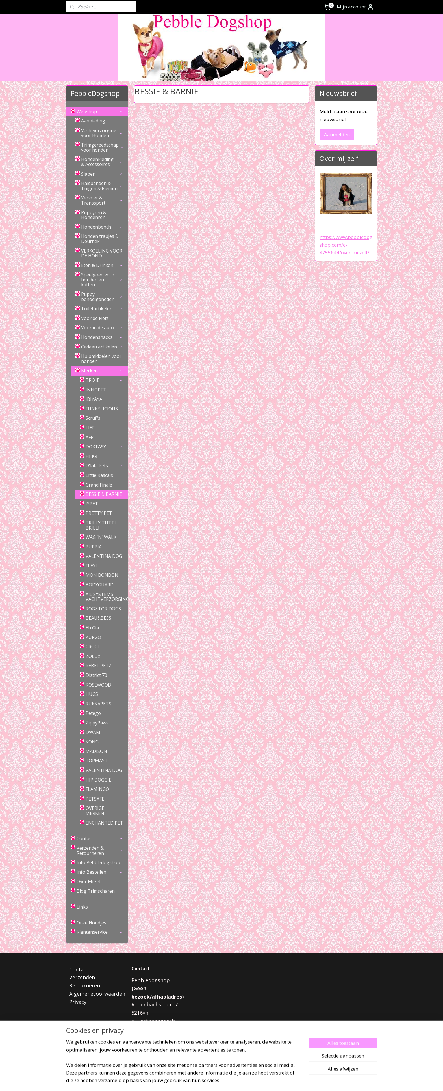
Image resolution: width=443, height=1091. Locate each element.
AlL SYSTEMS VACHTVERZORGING (107, 596)
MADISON (96, 751)
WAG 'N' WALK (101, 537)
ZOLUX (93, 656)
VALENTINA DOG (104, 556)
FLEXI (91, 566)
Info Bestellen (100, 872)
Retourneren (84, 985)
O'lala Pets (104, 465)
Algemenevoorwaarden (97, 993)
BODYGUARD (100, 585)
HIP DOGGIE (98, 780)
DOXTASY (104, 447)
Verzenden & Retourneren (100, 850)
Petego (93, 713)
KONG (92, 742)
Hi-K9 (91, 456)
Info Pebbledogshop (98, 862)
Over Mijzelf (89, 881)
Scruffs (93, 418)
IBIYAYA (94, 399)
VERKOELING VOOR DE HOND (101, 253)
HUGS (92, 694)
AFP (90, 437)
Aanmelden (337, 134)
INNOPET (96, 390)
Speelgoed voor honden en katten (102, 280)
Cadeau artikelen (102, 347)
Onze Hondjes (91, 923)
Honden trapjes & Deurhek (99, 238)
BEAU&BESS (98, 618)
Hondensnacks (102, 337)
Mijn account (355, 6)
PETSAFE (95, 799)
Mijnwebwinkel (284, 1081)
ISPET (92, 504)
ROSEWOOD (98, 685)
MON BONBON (102, 575)
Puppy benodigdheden (102, 296)
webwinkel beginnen (235, 1081)
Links (82, 907)
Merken (102, 370)
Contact (100, 838)
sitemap (202, 1081)
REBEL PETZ (99, 665)
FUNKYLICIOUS (102, 409)
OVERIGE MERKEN (95, 810)
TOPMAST (97, 761)
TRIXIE (104, 380)
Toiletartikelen (102, 308)
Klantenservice (100, 932)
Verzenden (82, 977)
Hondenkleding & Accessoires (102, 161)
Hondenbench (102, 227)
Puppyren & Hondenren (93, 215)
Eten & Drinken (102, 265)
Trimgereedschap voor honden (102, 147)
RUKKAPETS (98, 704)
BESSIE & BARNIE (104, 494)
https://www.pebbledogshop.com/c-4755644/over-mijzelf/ (346, 245)
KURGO (93, 637)
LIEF (90, 428)
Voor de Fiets (95, 318)
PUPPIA (94, 547)
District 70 (96, 675)
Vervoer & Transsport (102, 200)
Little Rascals (99, 475)
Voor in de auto (102, 327)
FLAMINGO (97, 789)
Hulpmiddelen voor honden (101, 358)
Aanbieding (93, 121)
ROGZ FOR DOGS (103, 609)
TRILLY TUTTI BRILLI (101, 525)
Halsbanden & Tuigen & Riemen (102, 185)
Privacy (77, 1002)
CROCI (92, 647)
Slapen (102, 174)
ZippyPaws (97, 723)
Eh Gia (92, 628)
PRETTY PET (99, 513)
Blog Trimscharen (96, 891)
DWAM (93, 732)
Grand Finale (99, 485)
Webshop (100, 111)
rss (213, 1081)
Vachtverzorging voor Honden (102, 133)
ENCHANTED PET (104, 823)
